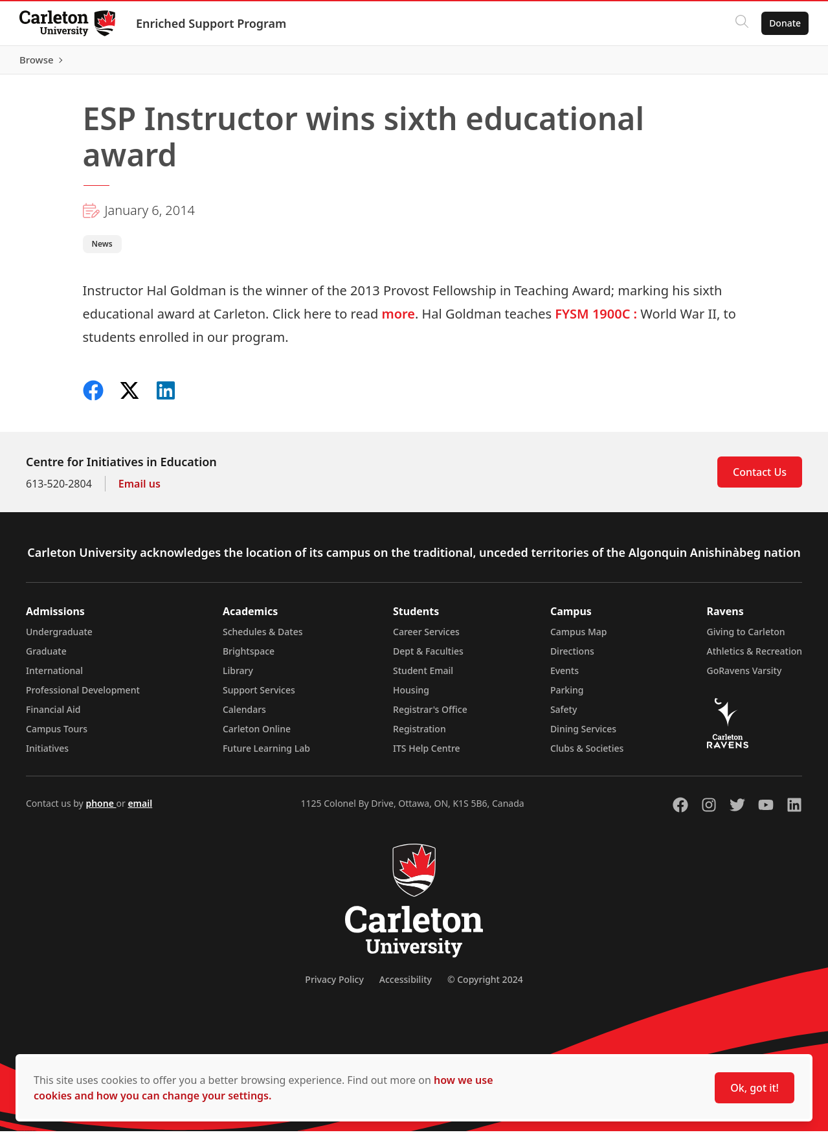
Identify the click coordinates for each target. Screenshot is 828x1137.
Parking (567, 696)
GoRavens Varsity (744, 676)
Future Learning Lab (266, 754)
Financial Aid (53, 715)
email (140, 809)
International (54, 676)
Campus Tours (56, 734)
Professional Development (83, 696)
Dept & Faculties (428, 657)
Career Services (426, 637)
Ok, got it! (754, 1088)
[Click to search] (740, 23)
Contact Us (760, 478)
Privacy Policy (334, 985)
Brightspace (248, 657)
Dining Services (583, 734)
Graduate (46, 657)
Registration (419, 734)
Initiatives (47, 754)
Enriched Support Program (212, 23)
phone (100, 809)
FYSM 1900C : (596, 319)
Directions (572, 657)
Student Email (423, 676)
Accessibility (405, 985)
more (398, 319)
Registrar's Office (430, 715)
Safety (563, 715)
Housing (411, 696)
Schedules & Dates (263, 637)
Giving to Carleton (746, 637)
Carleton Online (257, 734)
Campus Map (578, 637)
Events (564, 676)
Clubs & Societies (586, 754)
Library (238, 676)
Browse (782, 62)
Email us (139, 489)
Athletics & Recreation (754, 657)
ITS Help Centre (426, 754)
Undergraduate (59, 637)
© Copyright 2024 (485, 985)
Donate (784, 23)
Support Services (259, 696)
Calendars (244, 715)
